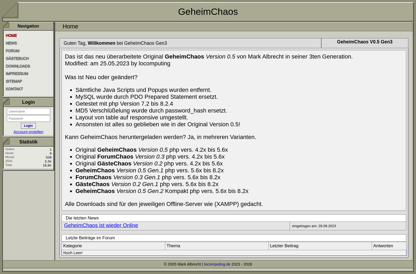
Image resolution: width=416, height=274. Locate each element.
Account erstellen (29, 132)
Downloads (18, 66)
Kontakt (14, 89)
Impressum (17, 73)
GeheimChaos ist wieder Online (101, 225)
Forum (12, 51)
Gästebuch (17, 58)
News (11, 43)
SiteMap (14, 81)
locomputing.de (217, 264)
